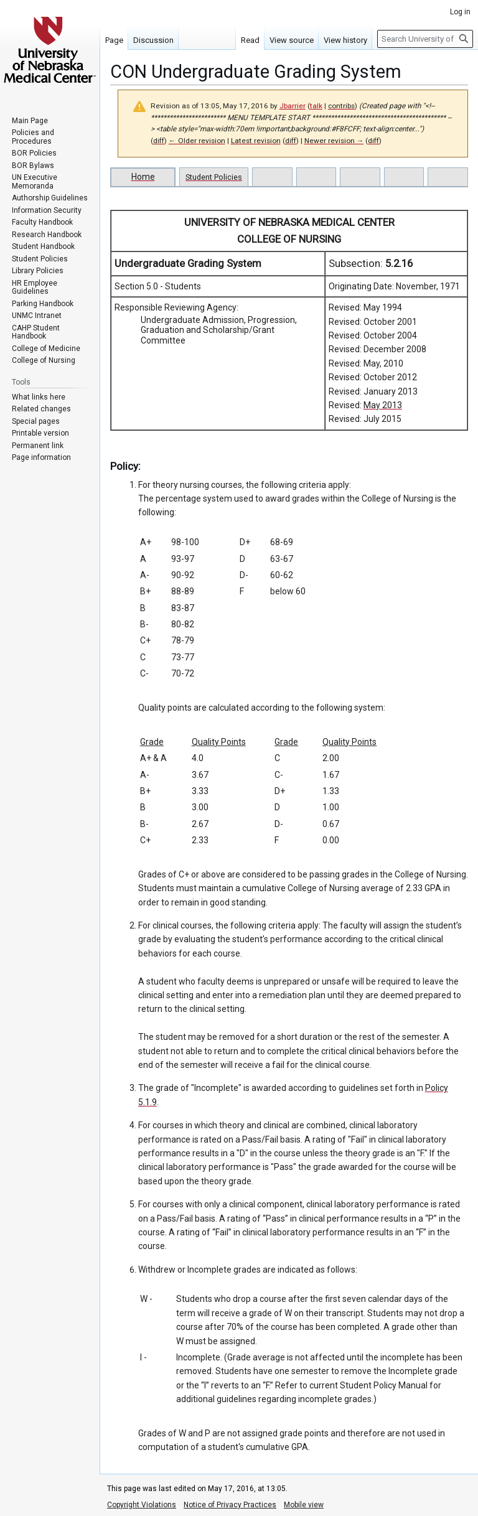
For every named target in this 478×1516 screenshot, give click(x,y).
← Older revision (197, 140)
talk (316, 105)
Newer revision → (334, 140)
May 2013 (382, 405)
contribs (341, 105)
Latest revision (256, 140)
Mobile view (304, 1504)
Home (143, 177)
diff (158, 140)
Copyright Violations (141, 1504)
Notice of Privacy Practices (230, 1504)
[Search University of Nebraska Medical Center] (425, 39)
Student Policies (213, 177)
